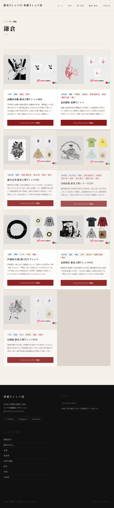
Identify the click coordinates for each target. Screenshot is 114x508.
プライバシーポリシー (101, 501)
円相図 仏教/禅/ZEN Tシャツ (22, 259)
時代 (70, 5)
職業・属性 (93, 5)
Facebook (36, 419)
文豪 (5, 450)
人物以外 (106, 5)
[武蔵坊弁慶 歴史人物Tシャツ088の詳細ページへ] (30, 69)
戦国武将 (7, 439)
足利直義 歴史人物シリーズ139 (77, 185)
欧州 (5, 466)
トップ (6, 21)
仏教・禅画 (8, 461)
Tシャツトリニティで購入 (30, 123)
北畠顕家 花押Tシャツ (72, 102)
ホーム (60, 5)
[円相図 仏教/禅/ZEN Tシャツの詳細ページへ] (30, 230)
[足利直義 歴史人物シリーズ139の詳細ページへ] (83, 153)
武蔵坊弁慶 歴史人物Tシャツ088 (24, 99)
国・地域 (80, 5)
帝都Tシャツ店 (14, 396)
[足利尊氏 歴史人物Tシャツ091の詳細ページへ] (83, 231)
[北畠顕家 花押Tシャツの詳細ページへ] (83, 69)
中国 (5, 471)
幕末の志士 (8, 445)
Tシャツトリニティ (69, 403)
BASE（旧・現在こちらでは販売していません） (80, 408)
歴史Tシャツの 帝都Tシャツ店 (23, 5)
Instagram (22, 419)
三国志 (6, 477)
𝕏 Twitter (9, 419)
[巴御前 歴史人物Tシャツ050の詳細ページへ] (30, 312)
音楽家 (6, 455)
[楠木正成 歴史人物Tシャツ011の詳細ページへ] (30, 152)
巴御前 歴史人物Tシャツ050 (22, 341)
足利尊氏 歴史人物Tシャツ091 (77, 263)
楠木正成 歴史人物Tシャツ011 (23, 182)
